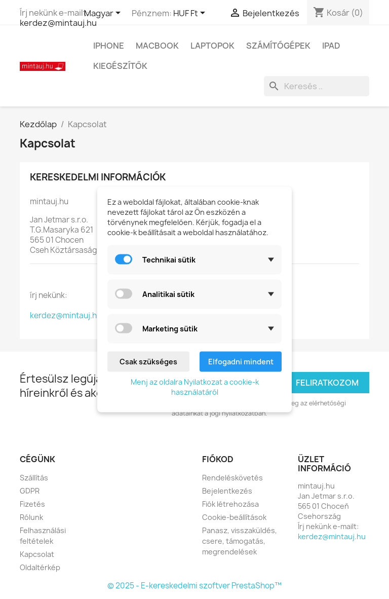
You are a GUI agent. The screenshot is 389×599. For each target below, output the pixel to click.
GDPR (30, 491)
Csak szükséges (148, 361)
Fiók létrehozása (230, 504)
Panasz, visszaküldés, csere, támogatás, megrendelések (239, 541)
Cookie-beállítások (234, 517)
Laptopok (212, 45)
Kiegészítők (120, 65)
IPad (331, 45)
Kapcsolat (37, 554)
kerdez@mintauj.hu (58, 22)
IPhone (108, 45)
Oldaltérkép (40, 567)
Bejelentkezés (227, 491)
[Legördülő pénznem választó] (191, 14)
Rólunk (31, 517)
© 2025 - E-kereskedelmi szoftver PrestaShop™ (194, 585)
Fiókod (218, 459)
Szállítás (34, 477)
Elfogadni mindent (241, 361)
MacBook (157, 45)
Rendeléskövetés (232, 477)
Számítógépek (278, 45)
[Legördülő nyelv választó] (104, 14)
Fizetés (32, 504)
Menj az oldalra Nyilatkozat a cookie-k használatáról (195, 387)
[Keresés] (316, 86)
